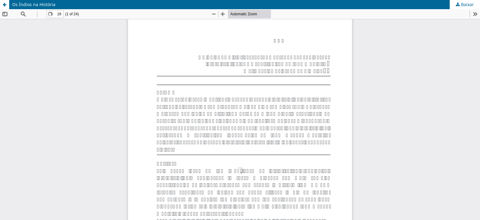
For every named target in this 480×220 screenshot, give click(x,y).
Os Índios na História (33, 4)
